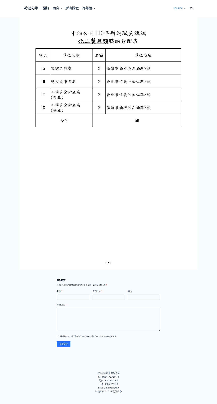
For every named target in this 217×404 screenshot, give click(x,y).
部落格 (89, 8)
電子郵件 (97, 291)
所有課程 (72, 8)
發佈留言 (63, 344)
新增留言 (61, 304)
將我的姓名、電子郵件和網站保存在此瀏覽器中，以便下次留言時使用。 (89, 336)
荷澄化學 (31, 8)
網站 (130, 291)
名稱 (59, 291)
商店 (58, 8)
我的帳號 (180, 8)
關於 (45, 8)
